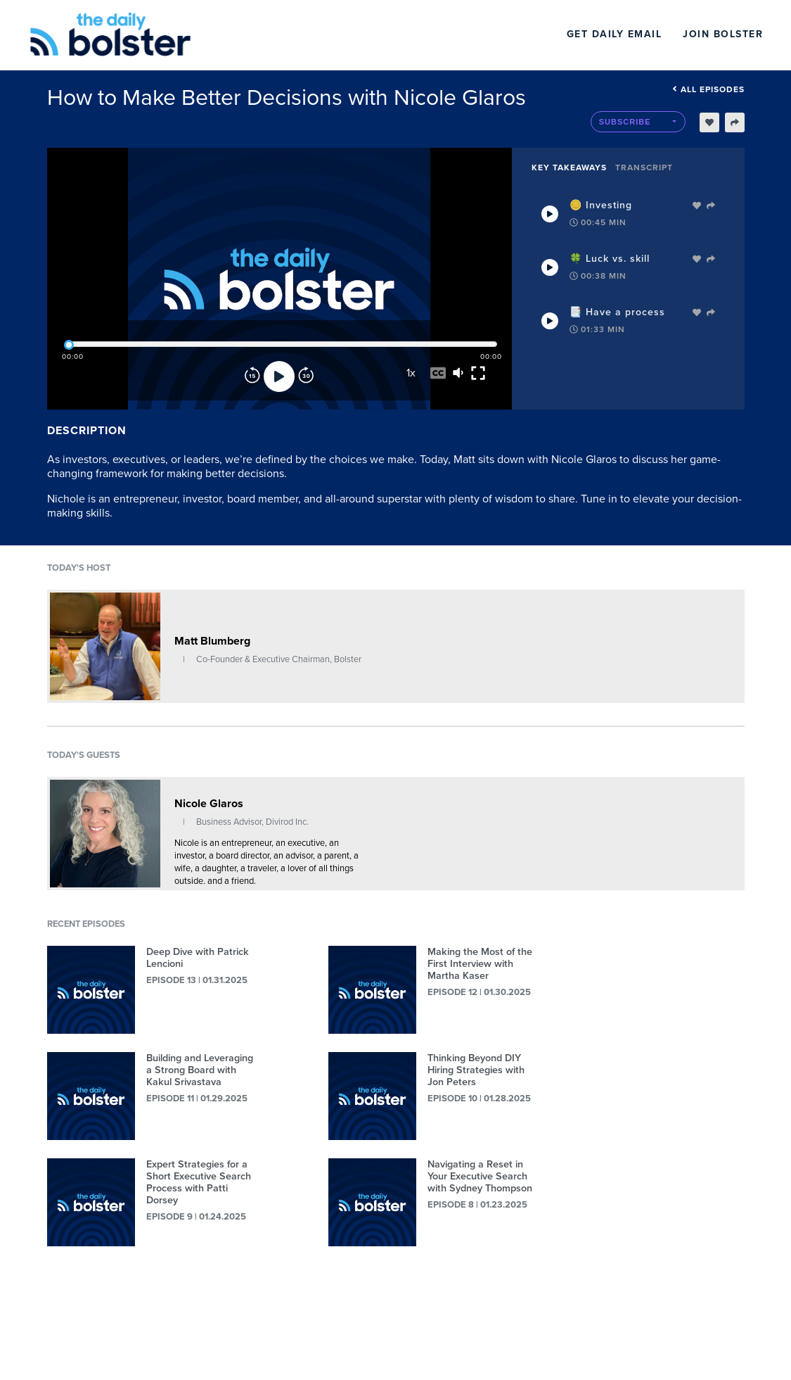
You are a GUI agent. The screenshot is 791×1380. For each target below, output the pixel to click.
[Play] (279, 376)
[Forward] (305, 376)
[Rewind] (252, 376)
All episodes (708, 89)
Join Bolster (723, 34)
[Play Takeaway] (549, 213)
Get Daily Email (614, 34)
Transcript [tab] (644, 167)
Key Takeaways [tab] (569, 167)
